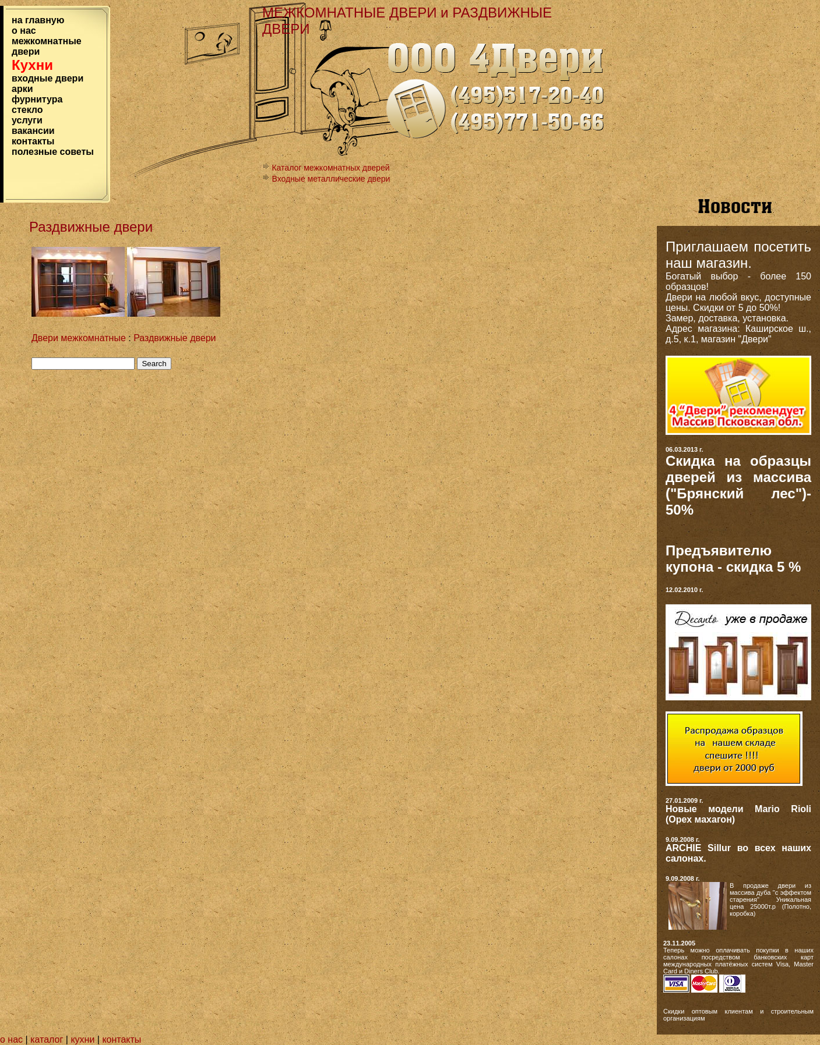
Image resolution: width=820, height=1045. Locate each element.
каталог (48, 1039)
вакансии (33, 131)
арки (22, 89)
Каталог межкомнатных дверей (330, 167)
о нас (24, 31)
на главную (38, 20)
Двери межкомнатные (78, 338)
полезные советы (53, 152)
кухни (82, 1039)
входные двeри (47, 78)
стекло (27, 110)
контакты (33, 141)
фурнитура (37, 99)
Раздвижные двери (174, 338)
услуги (27, 120)
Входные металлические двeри (331, 178)
